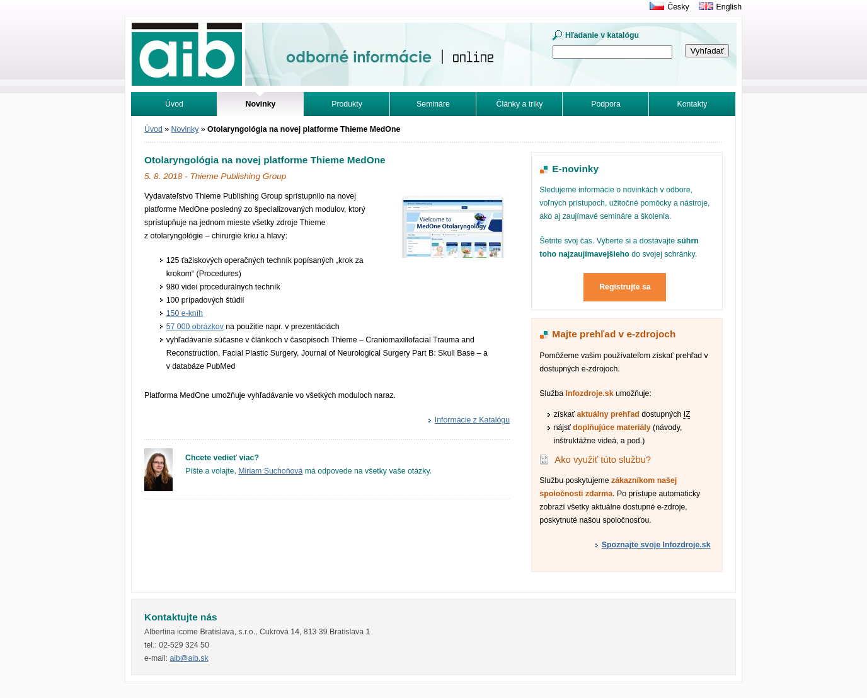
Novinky (185, 129)
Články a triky (520, 104)
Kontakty (692, 104)
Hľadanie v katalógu (602, 35)
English (729, 7)
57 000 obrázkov (195, 326)
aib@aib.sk (188, 658)
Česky (678, 7)
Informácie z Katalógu (472, 420)
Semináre (433, 104)
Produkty (346, 104)
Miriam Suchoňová (270, 471)
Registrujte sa (625, 286)
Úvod (174, 104)
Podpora (606, 104)
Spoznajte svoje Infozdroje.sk (656, 544)
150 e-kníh (184, 313)
